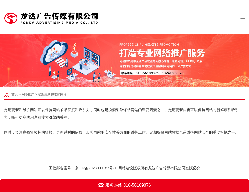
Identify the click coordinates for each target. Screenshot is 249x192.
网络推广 (28, 94)
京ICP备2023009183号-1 (95, 168)
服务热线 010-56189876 (124, 185)
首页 (14, 94)
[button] (122, 83)
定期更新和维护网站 (52, 94)
